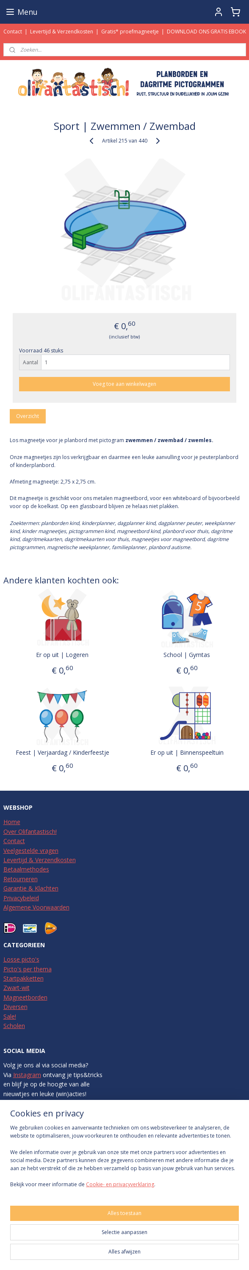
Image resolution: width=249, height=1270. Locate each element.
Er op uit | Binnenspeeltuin (187, 752)
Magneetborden (25, 997)
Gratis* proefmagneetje (130, 31)
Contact (12, 31)
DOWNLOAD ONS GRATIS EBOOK (206, 31)
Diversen (15, 1007)
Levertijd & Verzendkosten (61, 31)
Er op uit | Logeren (62, 654)
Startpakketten (23, 978)
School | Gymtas (186, 654)
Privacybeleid (21, 898)
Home (11, 822)
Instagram (27, 1075)
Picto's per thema (27, 969)
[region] (124, 1160)
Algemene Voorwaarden (36, 907)
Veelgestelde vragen (30, 851)
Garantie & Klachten (30, 888)
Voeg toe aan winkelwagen (124, 384)
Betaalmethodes (26, 869)
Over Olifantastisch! (30, 831)
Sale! (9, 1016)
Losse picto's (21, 959)
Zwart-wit (16, 988)
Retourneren (20, 879)
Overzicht (27, 416)
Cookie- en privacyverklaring (120, 1184)
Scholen (14, 1026)
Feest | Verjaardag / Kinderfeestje (62, 752)
